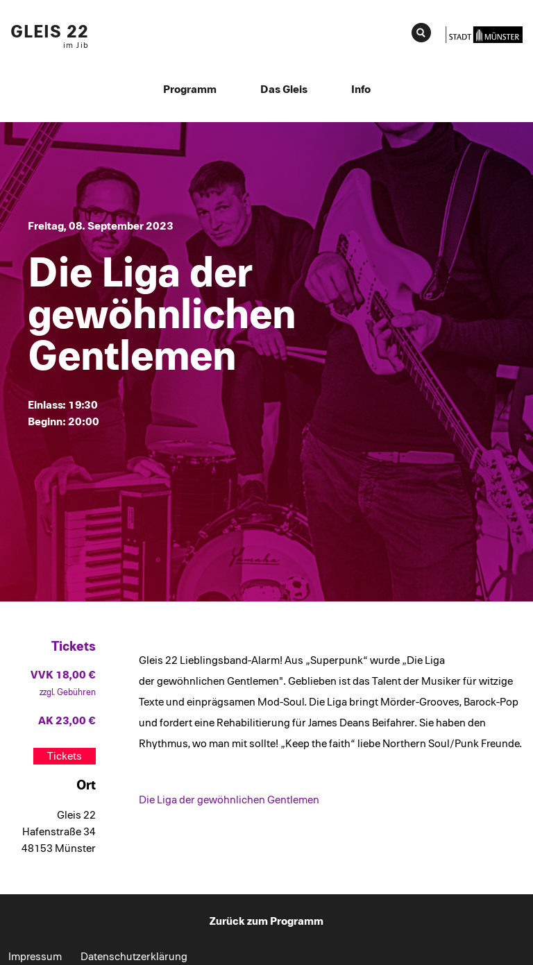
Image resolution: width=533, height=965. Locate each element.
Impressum (35, 956)
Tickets (64, 756)
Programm (190, 89)
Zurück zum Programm (266, 921)
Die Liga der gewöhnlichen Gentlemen (229, 799)
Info (361, 89)
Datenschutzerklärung (134, 956)
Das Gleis (283, 89)
